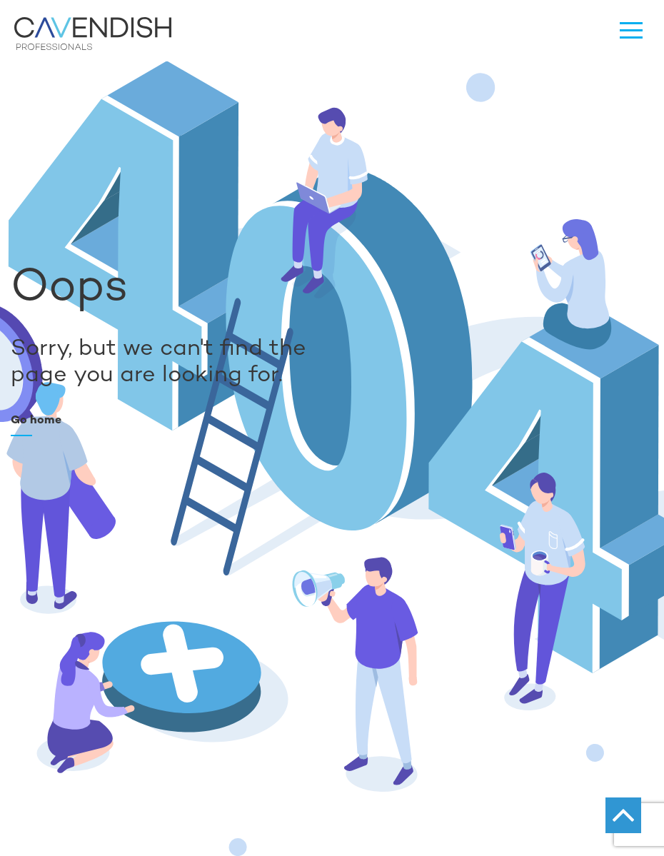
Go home (36, 419)
